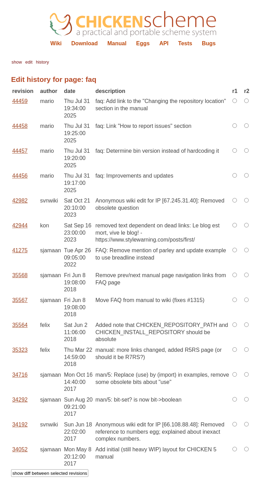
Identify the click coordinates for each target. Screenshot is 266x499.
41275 (20, 250)
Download (84, 43)
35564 (20, 325)
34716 (20, 375)
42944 (20, 225)
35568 (20, 275)
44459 (20, 101)
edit (29, 62)
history (42, 62)
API (164, 43)
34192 (20, 424)
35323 (20, 350)
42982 (20, 201)
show (16, 62)
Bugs (209, 43)
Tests (185, 43)
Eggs (143, 43)
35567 (20, 300)
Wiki (56, 43)
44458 (20, 126)
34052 (20, 449)
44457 (20, 151)
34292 (20, 400)
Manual (116, 43)
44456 (20, 176)
